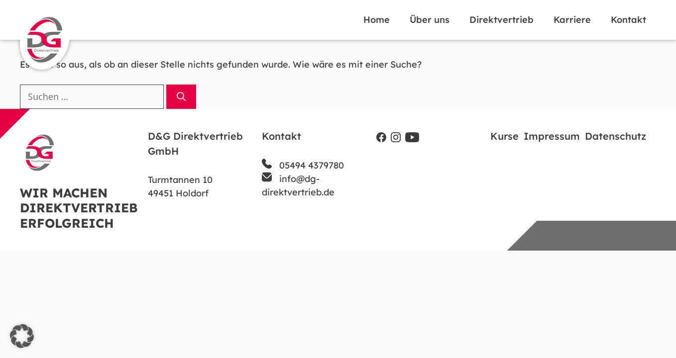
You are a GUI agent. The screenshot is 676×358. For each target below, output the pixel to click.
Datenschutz (615, 136)
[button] (22, 336)
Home (376, 19)
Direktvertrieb (501, 19)
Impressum (552, 136)
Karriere (572, 19)
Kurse (504, 136)
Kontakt (628, 19)
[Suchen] (181, 97)
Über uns (430, 19)
